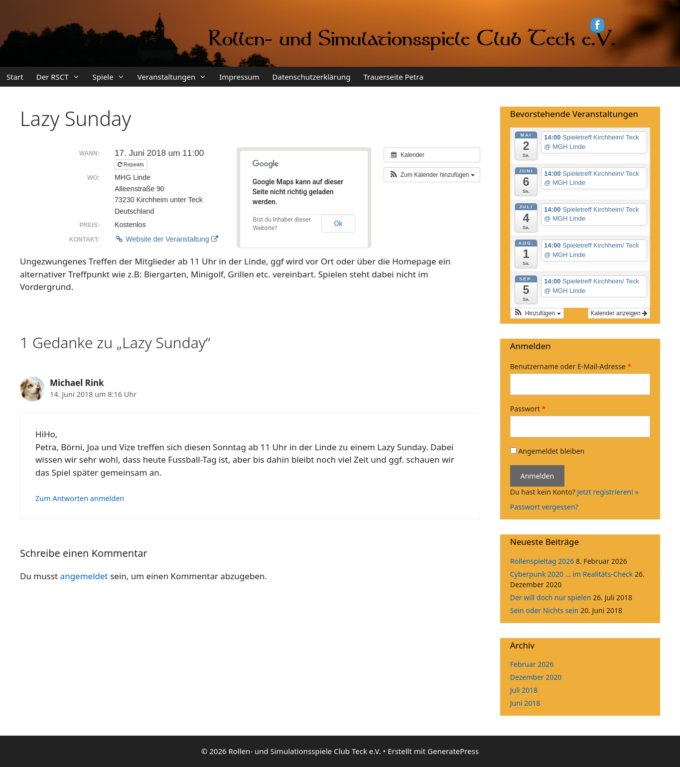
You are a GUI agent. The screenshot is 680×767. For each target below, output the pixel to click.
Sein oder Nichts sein (544, 610)
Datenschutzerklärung (311, 77)
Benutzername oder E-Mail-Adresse (570, 366)
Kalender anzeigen (619, 313)
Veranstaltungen (175, 77)
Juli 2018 (524, 690)
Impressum (239, 77)
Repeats (131, 164)
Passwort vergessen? (544, 506)
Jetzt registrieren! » (607, 492)
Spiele (112, 77)
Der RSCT (61, 77)
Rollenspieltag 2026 (542, 561)
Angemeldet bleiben (547, 451)
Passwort (527, 408)
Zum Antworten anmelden (79, 498)
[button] (432, 175)
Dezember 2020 (536, 677)
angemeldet (84, 576)
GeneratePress (453, 751)
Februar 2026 (532, 664)
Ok (338, 224)
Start (14, 77)
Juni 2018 (525, 703)
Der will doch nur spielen (550, 597)
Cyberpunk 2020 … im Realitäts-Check (571, 574)
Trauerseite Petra (393, 77)
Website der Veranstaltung (166, 239)
